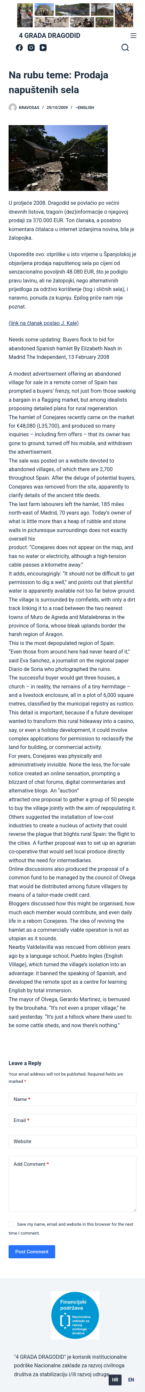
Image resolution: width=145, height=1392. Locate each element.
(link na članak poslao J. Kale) (44, 323)
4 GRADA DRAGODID (49, 36)
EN (131, 1379)
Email (21, 1120)
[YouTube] (43, 47)
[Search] (125, 47)
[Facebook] (19, 47)
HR (115, 1379)
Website (22, 1141)
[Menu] (133, 36)
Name (22, 1099)
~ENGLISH (84, 107)
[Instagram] (31, 47)
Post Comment (31, 1252)
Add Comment (31, 1164)
